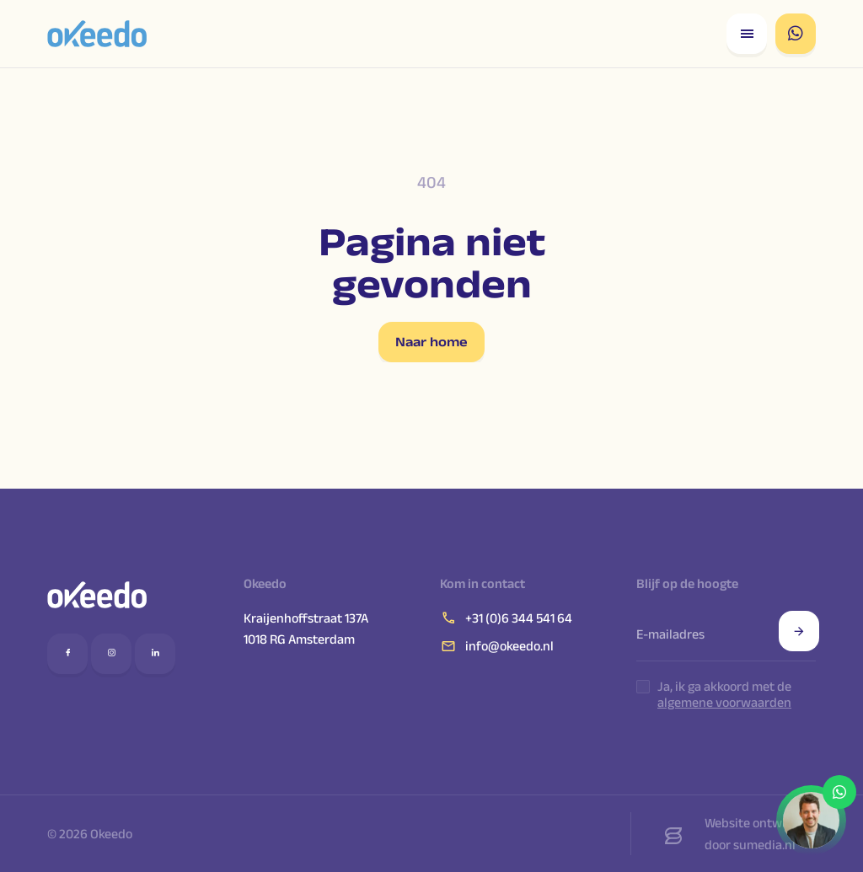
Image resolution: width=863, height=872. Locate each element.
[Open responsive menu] (746, 33)
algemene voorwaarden (724, 702)
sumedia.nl (764, 844)
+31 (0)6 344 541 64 (506, 617)
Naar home (431, 341)
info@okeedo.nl (497, 646)
